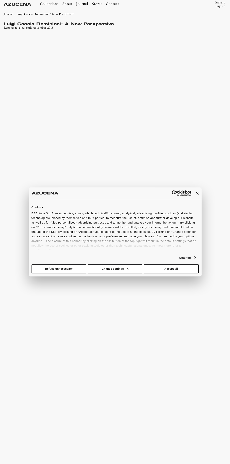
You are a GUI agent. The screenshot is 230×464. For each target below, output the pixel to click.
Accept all (171, 268)
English (220, 6)
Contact (112, 4)
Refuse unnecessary (58, 268)
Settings (185, 257)
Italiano (220, 2)
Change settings (115, 268)
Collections (49, 4)
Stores (97, 4)
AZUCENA (17, 4)
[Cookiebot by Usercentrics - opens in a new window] (174, 193)
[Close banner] (197, 193)
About (67, 4)
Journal (82, 4)
